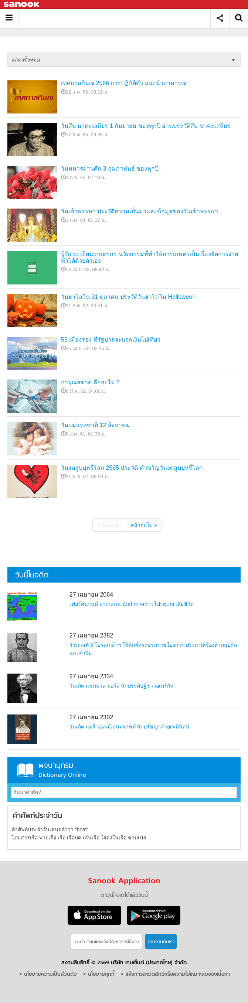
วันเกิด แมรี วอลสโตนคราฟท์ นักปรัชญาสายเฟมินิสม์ (129, 727)
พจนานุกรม (124, 770)
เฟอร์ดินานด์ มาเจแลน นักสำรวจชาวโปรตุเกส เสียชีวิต (131, 604)
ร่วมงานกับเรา (160, 942)
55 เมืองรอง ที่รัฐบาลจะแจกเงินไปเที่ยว (110, 339)
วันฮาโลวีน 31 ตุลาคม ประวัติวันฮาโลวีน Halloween (128, 297)
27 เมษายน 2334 (91, 676)
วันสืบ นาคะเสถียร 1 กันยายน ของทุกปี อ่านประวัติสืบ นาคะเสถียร (145, 126)
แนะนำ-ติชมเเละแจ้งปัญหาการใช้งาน (106, 942)
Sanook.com (22, 4)
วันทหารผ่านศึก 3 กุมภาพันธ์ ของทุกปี (110, 168)
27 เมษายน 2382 (91, 635)
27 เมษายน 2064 (91, 594)
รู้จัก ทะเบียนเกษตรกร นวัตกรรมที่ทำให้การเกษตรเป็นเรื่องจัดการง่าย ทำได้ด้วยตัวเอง (149, 257)
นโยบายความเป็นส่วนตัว (50, 974)
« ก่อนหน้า (109, 525)
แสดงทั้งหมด (25, 60)
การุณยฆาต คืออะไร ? (90, 382)
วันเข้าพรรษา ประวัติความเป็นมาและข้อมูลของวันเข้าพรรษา (139, 211)
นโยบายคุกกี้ (101, 974)
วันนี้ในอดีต (31, 575)
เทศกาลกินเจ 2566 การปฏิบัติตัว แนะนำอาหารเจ (123, 83)
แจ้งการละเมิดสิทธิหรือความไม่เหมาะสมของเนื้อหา (178, 974)
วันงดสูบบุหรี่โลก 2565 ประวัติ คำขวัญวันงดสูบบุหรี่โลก (132, 468)
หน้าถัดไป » (143, 525)
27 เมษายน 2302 (91, 717)
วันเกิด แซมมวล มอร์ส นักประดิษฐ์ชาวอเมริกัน (121, 686)
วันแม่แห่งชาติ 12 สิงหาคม (95, 425)
